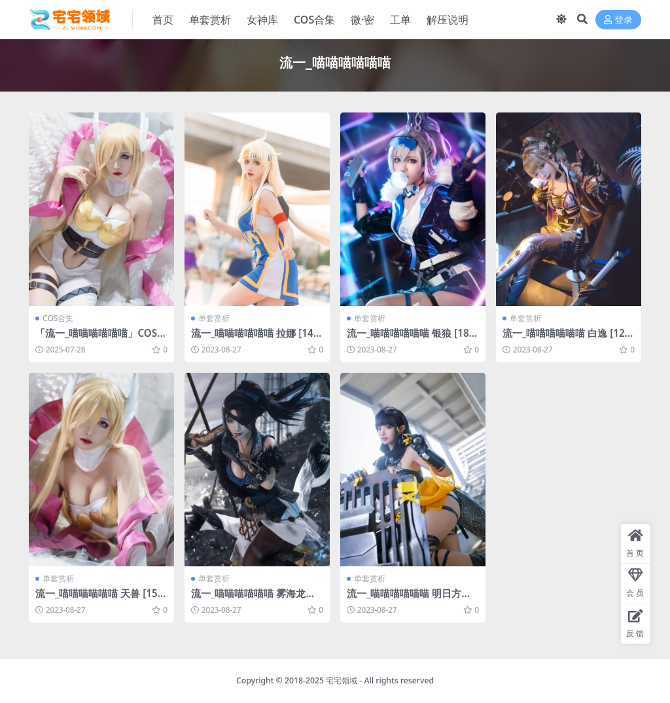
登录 (618, 20)
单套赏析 (214, 318)
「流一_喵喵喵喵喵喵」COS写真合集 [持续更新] (101, 338)
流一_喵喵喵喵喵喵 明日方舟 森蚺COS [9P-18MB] (409, 599)
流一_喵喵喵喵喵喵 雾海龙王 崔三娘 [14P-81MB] (253, 599)
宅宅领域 (341, 680)
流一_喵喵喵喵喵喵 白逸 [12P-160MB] (568, 338)
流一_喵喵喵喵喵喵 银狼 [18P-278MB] (412, 338)
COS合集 (58, 318)
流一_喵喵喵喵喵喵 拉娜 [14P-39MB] (257, 338)
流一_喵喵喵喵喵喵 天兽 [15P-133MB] (101, 599)
